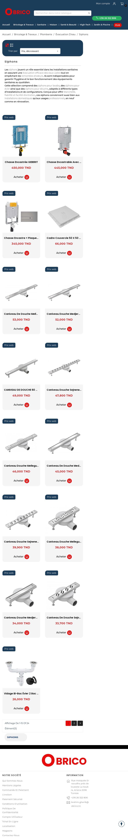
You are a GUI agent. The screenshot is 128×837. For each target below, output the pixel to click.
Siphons (10, 43)
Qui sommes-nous (12, 769)
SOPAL (22, 86)
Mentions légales (11, 773)
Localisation (8, 814)
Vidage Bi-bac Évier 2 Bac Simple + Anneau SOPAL (78, 693)
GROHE (22, 74)
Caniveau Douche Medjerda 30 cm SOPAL (73, 617)
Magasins (7, 818)
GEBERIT (22, 70)
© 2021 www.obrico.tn (64, 833)
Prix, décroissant (82, 51)
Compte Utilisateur (12, 805)
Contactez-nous (10, 823)
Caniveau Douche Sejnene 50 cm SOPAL (72, 541)
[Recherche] (62, 13)
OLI (22, 82)
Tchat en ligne (10, 809)
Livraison (7, 782)
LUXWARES (22, 78)
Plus (117, 25)
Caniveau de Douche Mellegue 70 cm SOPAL (75, 314)
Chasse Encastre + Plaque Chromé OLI (71, 238)
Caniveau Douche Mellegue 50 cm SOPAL (73, 466)
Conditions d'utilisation (14, 792)
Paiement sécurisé (12, 787)
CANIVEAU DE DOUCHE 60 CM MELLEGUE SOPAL (75, 390)
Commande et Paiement (15, 778)
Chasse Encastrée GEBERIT (64, 162)
